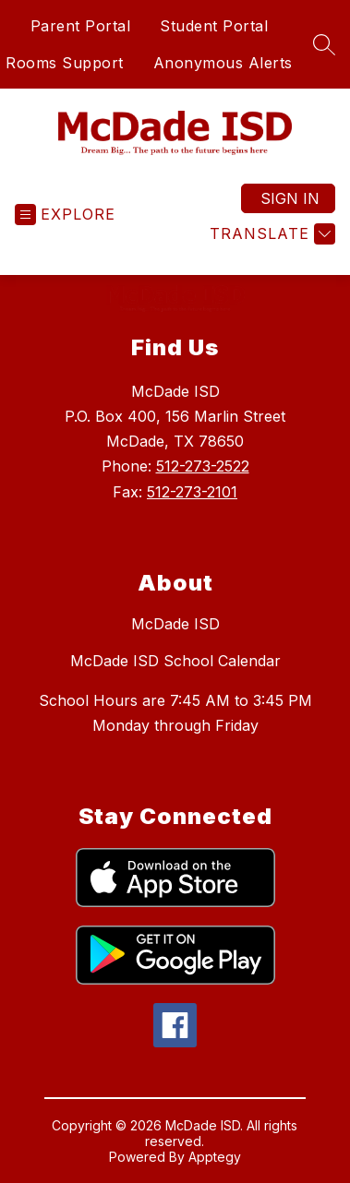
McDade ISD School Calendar (175, 660)
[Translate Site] (270, 233)
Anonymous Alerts (223, 63)
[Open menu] (65, 214)
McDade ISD (175, 624)
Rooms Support (65, 63)
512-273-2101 (192, 492)
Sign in (290, 198)
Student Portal (214, 26)
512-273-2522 (202, 466)
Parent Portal (80, 26)
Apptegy (214, 1157)
